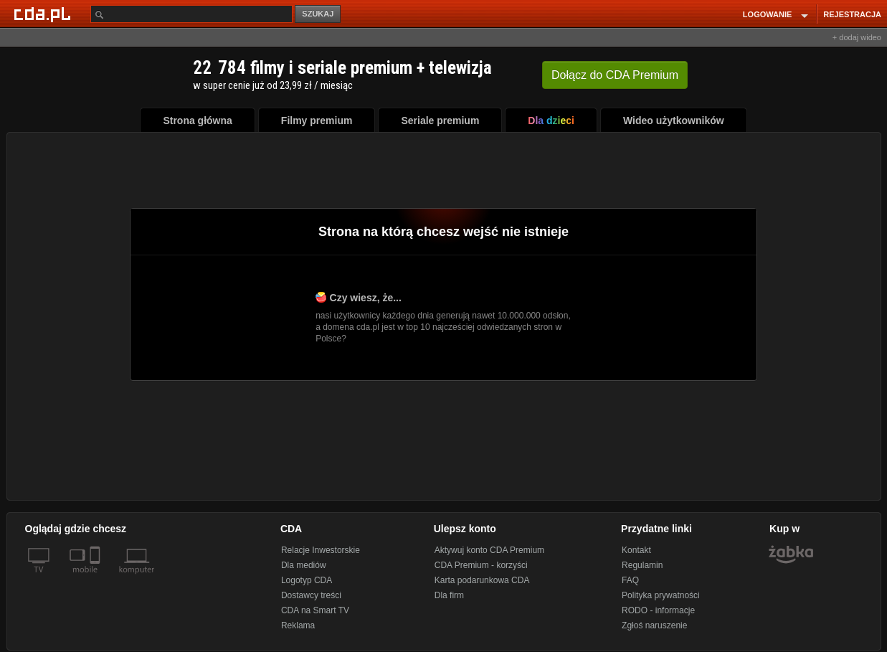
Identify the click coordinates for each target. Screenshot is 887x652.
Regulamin (642, 565)
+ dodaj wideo (857, 37)
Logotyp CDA (306, 580)
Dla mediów (303, 565)
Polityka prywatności (661, 595)
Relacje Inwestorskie (320, 550)
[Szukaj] (191, 14)
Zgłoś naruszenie (654, 625)
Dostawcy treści (311, 595)
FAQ (630, 580)
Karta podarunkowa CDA (482, 580)
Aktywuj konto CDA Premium (489, 550)
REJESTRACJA (852, 14)
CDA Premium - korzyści (481, 565)
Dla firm (449, 595)
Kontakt (636, 550)
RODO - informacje (658, 610)
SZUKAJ (317, 13)
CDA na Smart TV (315, 610)
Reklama (298, 625)
